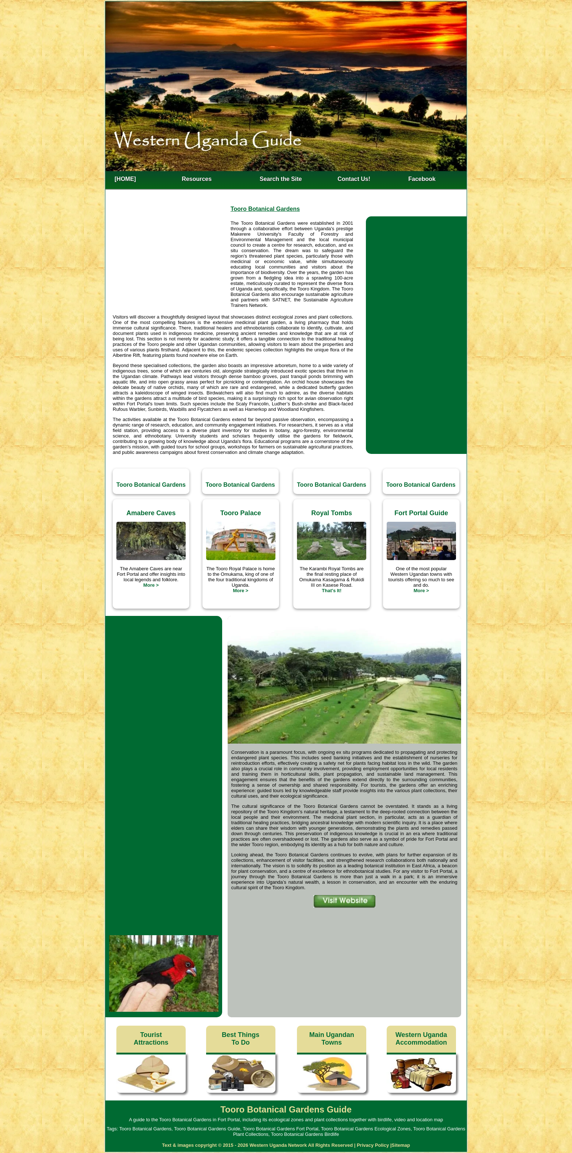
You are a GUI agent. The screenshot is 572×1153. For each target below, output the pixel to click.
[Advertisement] (171, 265)
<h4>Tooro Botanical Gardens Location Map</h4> (344, 959)
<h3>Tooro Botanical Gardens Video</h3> (164, 663)
